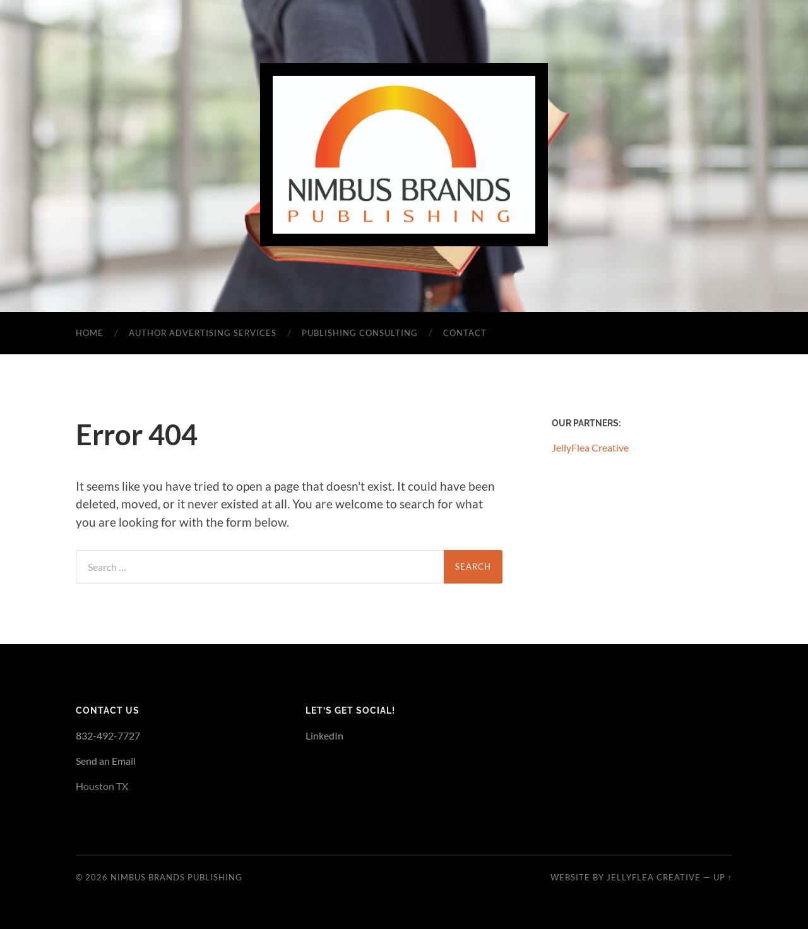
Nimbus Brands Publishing (176, 877)
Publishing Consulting (360, 333)
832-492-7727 (108, 735)
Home (90, 333)
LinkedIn (324, 735)
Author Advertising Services (202, 333)
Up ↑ (722, 877)
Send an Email (106, 761)
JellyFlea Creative (590, 447)
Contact (465, 333)
